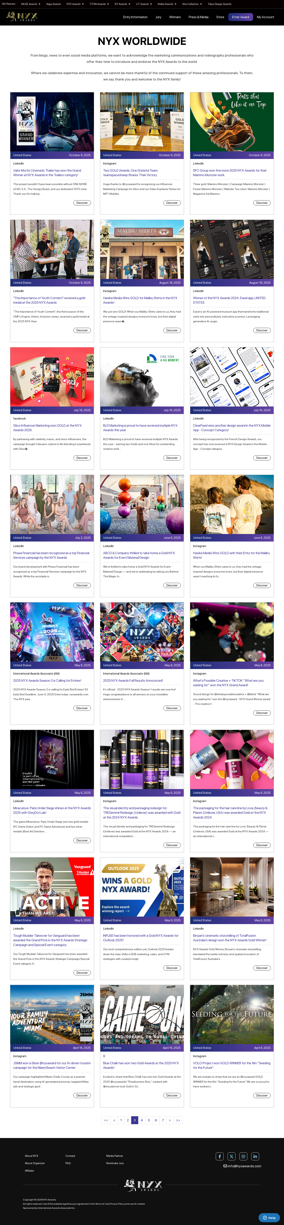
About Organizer (35, 1163)
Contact (70, 1155)
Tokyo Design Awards (219, 4)
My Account (265, 17)
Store (220, 17)
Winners (175, 17)
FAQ (68, 1163)
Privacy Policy (117, 1203)
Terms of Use (102, 1203)
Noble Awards (167, 4)
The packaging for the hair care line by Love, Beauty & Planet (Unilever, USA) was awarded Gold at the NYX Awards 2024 (230, 813)
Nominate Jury (115, 1163)
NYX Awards (75, 4)
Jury (158, 17)
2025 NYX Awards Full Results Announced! (133, 680)
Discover (82, 203)
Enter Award (240, 17)
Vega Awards (53, 4)
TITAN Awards (99, 4)
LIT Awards (144, 4)
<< (106, 1120)
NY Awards (122, 4)
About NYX (31, 1155)
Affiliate (29, 1170)
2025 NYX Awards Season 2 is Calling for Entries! (47, 680)
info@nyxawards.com (242, 1166)
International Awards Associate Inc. (57, 1208)
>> (178, 1120)
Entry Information (135, 17)
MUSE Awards (30, 4)
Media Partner (114, 1155)
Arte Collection (192, 4)
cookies (140, 1203)
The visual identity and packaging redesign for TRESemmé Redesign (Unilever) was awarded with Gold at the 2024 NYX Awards (141, 813)
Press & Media (198, 17)
